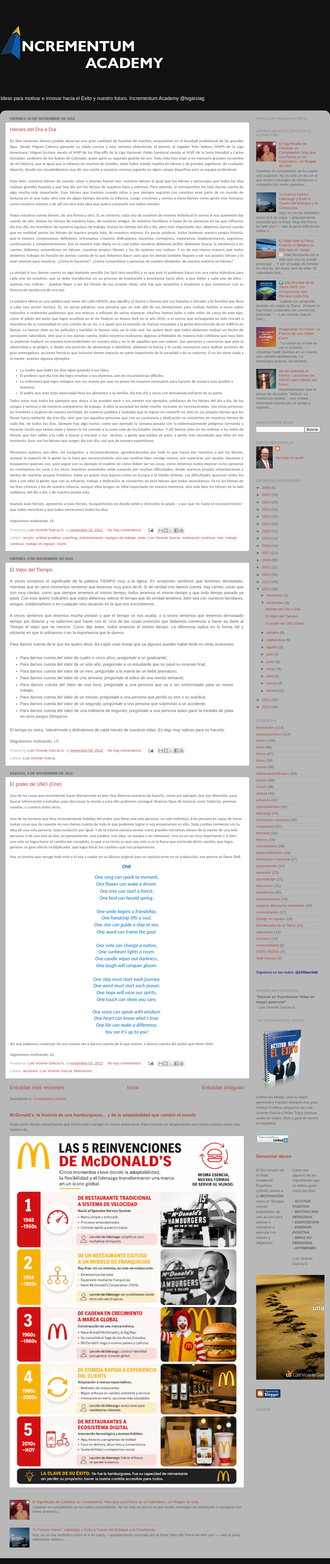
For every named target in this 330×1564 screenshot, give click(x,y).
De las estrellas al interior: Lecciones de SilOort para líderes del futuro (298, 378)
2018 (266, 546)
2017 (266, 553)
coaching (70, 538)
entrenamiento (91, 538)
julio (270, 654)
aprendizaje (265, 879)
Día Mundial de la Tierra (276, 925)
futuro (261, 754)
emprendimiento (269, 853)
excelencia (265, 892)
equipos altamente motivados (280, 906)
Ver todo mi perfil (289, 458)
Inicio (133, 1087)
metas (261, 767)
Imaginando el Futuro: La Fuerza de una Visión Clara (299, 333)
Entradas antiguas (223, 1087)
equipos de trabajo (120, 538)
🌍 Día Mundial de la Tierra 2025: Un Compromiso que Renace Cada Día (296, 289)
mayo (271, 669)
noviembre (275, 603)
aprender (263, 872)
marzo (272, 683)
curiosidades (266, 846)
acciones (30, 1071)
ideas (260, 760)
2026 (266, 488)
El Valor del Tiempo (31, 570)
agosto (272, 647)
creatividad (265, 826)
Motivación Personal (273, 859)
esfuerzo (263, 800)
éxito (142, 538)
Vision (261, 787)
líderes (261, 840)
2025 (266, 495)
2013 (266, 582)
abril (270, 676)
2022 (266, 516)
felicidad (263, 833)
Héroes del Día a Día (33, 129)
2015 (266, 567)
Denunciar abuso (273, 1156)
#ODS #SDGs (267, 952)
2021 (266, 524)
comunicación (267, 912)
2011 (266, 700)
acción (28, 538)
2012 (266, 589)
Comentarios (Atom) (50, 1099)
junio (270, 662)
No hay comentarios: (125, 530)
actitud (261, 793)
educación (264, 886)
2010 (266, 707)
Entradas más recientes (37, 1087)
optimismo (264, 932)
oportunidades (268, 807)
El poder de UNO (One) (36, 784)
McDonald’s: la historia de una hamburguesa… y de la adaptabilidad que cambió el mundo (103, 1115)
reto (220, 538)
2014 (266, 575)
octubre (273, 632)
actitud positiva (48, 538)
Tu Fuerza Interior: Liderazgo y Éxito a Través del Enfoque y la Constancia (93, 1530)
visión (61, 544)
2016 (266, 560)
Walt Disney (266, 958)
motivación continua (198, 538)
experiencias (266, 866)
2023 (266, 509)
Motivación (83, 1071)
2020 (266, 531)
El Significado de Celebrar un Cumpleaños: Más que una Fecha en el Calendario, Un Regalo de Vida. (116, 1502)
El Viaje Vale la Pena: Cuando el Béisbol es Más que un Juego (296, 245)
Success (263, 939)
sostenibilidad (267, 945)
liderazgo (263, 813)
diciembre (274, 595)
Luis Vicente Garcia (164, 538)
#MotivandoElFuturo (273, 774)
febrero (272, 691)
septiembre (276, 640)
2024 (266, 502)
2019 (266, 538)
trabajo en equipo (40, 544)
